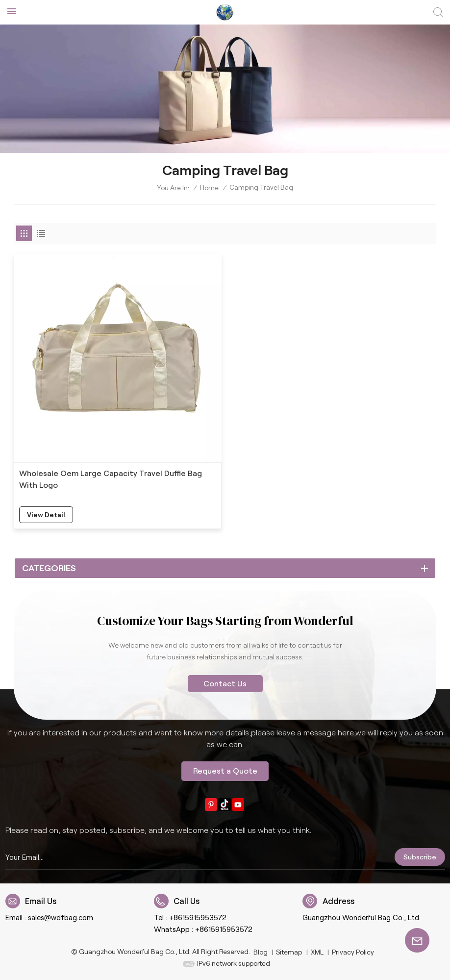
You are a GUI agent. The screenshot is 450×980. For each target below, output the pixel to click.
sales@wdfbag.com (60, 918)
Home (209, 188)
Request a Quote (225, 771)
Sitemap (289, 952)
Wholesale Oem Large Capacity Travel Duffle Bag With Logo (110, 479)
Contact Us (225, 683)
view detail (46, 515)
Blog (260, 952)
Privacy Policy (353, 952)
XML (317, 952)
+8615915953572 (197, 918)
